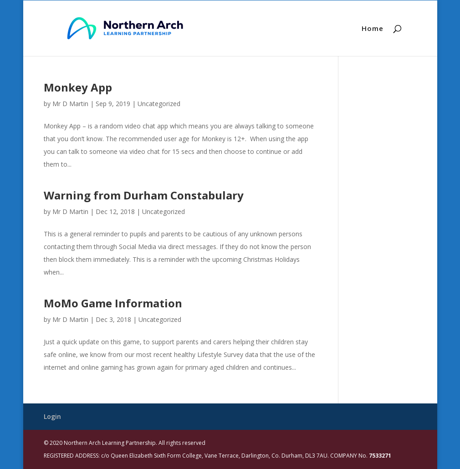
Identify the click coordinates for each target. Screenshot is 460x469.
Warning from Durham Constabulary (144, 195)
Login (52, 416)
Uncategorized (159, 103)
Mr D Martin (70, 103)
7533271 (380, 455)
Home (372, 29)
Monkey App (78, 87)
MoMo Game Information (113, 303)
